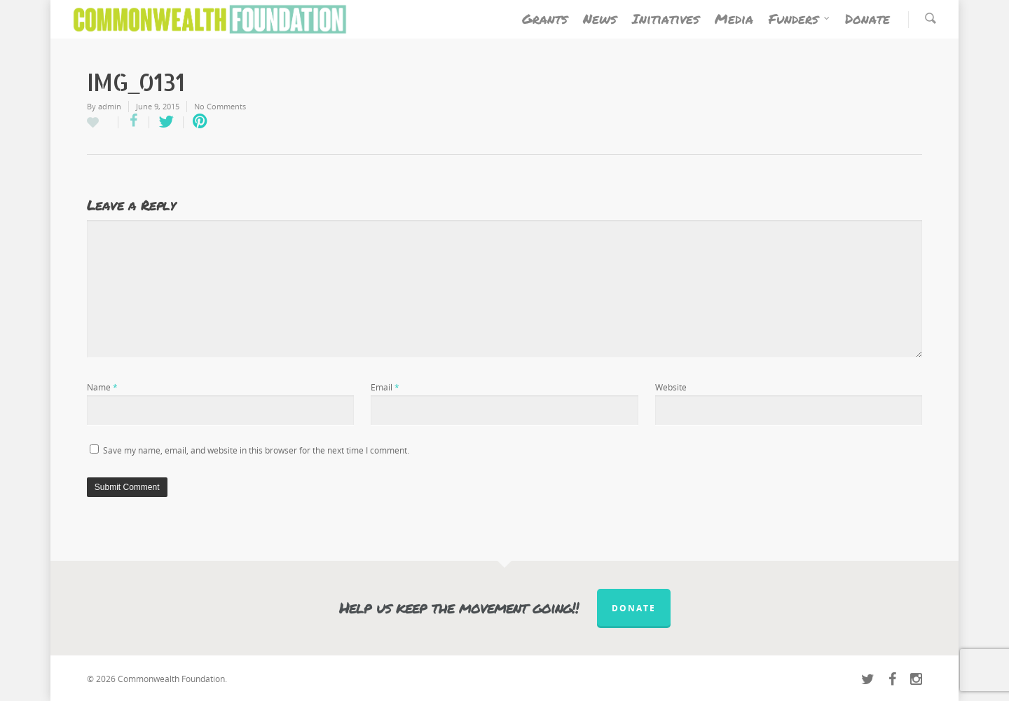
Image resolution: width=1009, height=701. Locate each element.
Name (102, 387)
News (600, 18)
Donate (867, 18)
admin (109, 106)
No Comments (220, 106)
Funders (800, 19)
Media (734, 18)
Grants (545, 18)
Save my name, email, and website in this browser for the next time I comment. (256, 450)
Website (671, 387)
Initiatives (665, 18)
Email (385, 387)
